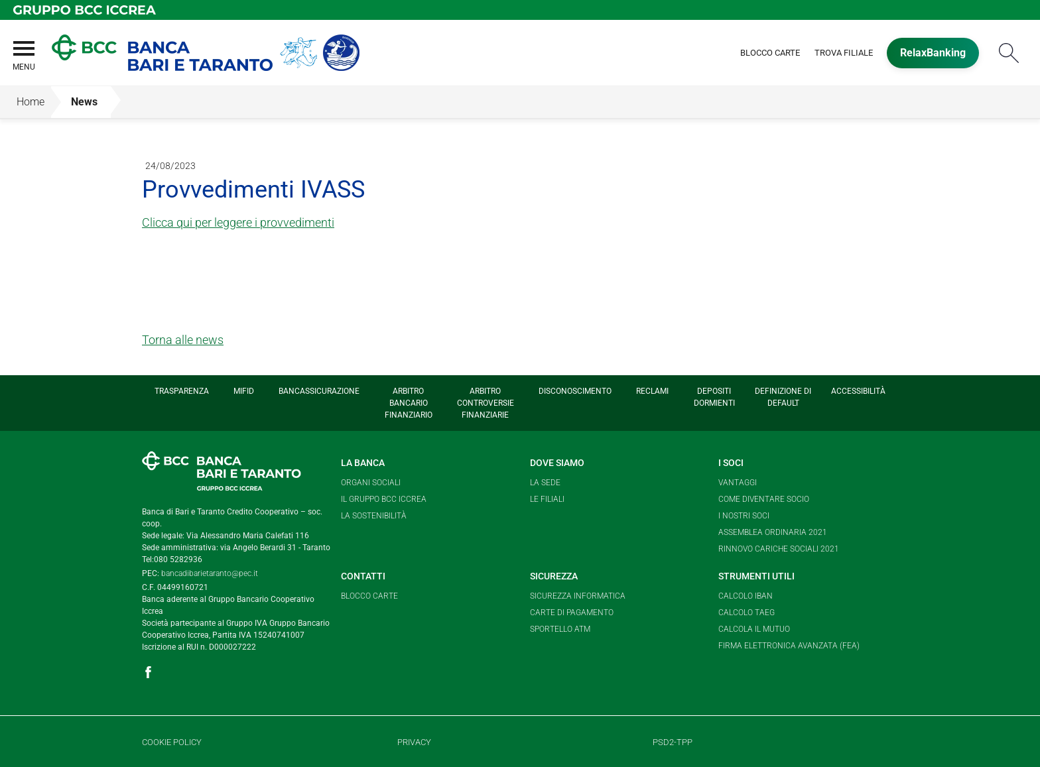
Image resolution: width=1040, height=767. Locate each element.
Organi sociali (371, 482)
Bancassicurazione (319, 391)
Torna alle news (183, 340)
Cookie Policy (172, 742)
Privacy (414, 742)
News (84, 101)
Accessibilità (858, 391)
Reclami (652, 391)
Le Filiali (547, 499)
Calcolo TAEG (746, 612)
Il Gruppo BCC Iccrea (383, 499)
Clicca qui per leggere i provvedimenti (238, 222)
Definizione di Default (783, 397)
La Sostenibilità (374, 515)
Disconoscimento (575, 391)
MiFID (243, 391)
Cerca (1009, 53)
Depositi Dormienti (714, 397)
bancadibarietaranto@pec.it (209, 573)
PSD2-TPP (672, 742)
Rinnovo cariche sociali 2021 (778, 549)
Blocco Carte (770, 53)
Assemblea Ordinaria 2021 (772, 532)
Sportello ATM (560, 629)
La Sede (545, 482)
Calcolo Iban (745, 596)
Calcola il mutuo (754, 629)
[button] (23, 64)
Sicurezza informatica (577, 596)
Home (30, 101)
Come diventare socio (763, 499)
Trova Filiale (843, 53)
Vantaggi (737, 482)
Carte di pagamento (572, 612)
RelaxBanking (933, 52)
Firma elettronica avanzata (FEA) (789, 645)
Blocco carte (369, 596)
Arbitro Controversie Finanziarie (485, 403)
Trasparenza (182, 391)
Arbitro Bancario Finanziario (408, 403)
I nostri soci (743, 515)
